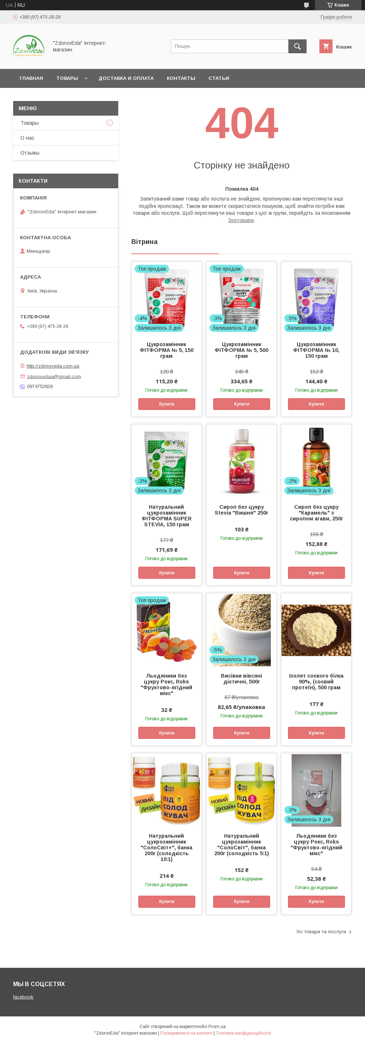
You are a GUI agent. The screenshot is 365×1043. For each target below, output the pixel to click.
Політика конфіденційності (243, 1033)
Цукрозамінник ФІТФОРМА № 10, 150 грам (316, 350)
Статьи (218, 78)
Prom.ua (217, 1026)
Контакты (181, 78)
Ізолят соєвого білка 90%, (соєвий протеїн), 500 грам (316, 681)
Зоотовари (241, 220)
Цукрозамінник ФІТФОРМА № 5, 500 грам (241, 350)
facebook (23, 997)
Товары (67, 78)
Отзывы (29, 153)
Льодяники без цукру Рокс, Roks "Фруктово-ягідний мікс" (166, 684)
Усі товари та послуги (321, 931)
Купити (166, 404)
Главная (31, 78)
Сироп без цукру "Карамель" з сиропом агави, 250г (316, 513)
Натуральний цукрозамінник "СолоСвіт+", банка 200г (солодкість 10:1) (166, 847)
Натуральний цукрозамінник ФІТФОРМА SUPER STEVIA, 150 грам (167, 515)
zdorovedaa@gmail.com (54, 376)
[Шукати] (297, 46)
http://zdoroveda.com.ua (53, 366)
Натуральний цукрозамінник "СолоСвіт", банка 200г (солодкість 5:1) (241, 844)
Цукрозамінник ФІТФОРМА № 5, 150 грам (166, 350)
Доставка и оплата (126, 78)
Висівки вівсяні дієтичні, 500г (241, 679)
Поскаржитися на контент (186, 1033)
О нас (27, 138)
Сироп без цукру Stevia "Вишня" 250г (241, 510)
